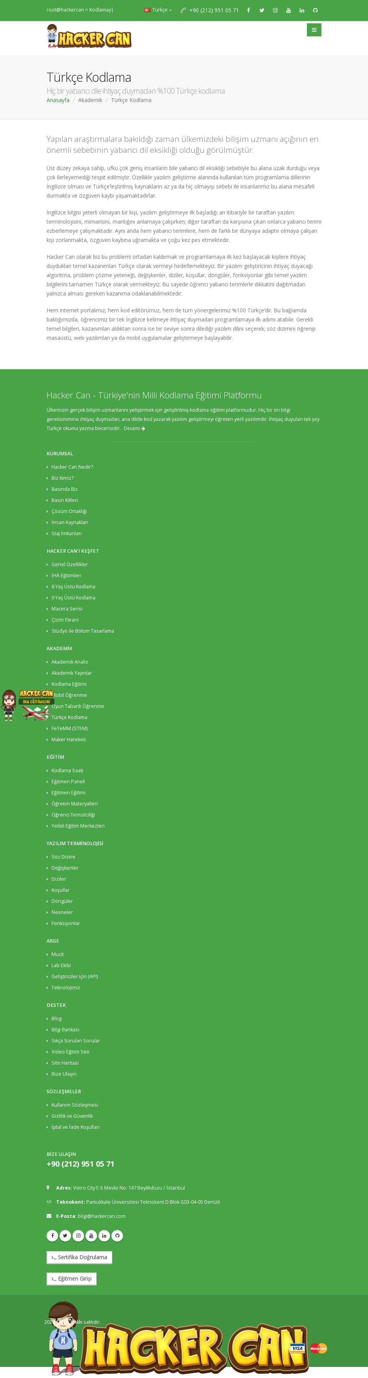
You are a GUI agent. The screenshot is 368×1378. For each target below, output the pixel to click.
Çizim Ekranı (65, 620)
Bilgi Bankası (65, 1029)
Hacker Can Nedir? (72, 467)
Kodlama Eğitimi (69, 684)
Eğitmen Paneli (68, 781)
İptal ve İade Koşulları (76, 1127)
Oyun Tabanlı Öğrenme (78, 706)
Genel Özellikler (70, 564)
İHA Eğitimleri (66, 575)
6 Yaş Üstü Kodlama (73, 586)
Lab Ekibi (61, 965)
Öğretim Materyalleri (75, 803)
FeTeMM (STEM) (69, 728)
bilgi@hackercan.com (102, 1216)
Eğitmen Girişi (72, 1278)
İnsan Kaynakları (70, 522)
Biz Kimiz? (63, 478)
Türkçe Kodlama (69, 717)
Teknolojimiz (66, 987)
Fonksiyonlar (66, 923)
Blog (56, 1018)
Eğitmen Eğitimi (69, 792)
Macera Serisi (67, 608)
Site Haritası (65, 1063)
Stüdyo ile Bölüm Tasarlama (83, 631)
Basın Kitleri (65, 500)
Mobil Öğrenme (69, 695)
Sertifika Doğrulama (79, 1257)
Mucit (58, 954)
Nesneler (62, 912)
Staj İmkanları (67, 533)
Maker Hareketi (69, 739)
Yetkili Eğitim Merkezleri (78, 826)
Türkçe (158, 9)
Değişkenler (65, 868)
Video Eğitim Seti (70, 1052)
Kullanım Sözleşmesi (75, 1105)
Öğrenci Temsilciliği (73, 815)
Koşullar (60, 890)
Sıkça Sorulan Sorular (76, 1040)
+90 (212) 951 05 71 (214, 10)
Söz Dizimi (63, 857)
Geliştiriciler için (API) (75, 976)
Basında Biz (65, 489)
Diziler (59, 879)
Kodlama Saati (67, 770)
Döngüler (62, 901)
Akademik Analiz (70, 662)
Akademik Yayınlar (72, 673)
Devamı (134, 428)
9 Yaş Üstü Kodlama (73, 597)
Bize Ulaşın (64, 1074)
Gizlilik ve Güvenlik (72, 1116)
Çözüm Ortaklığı (69, 511)
